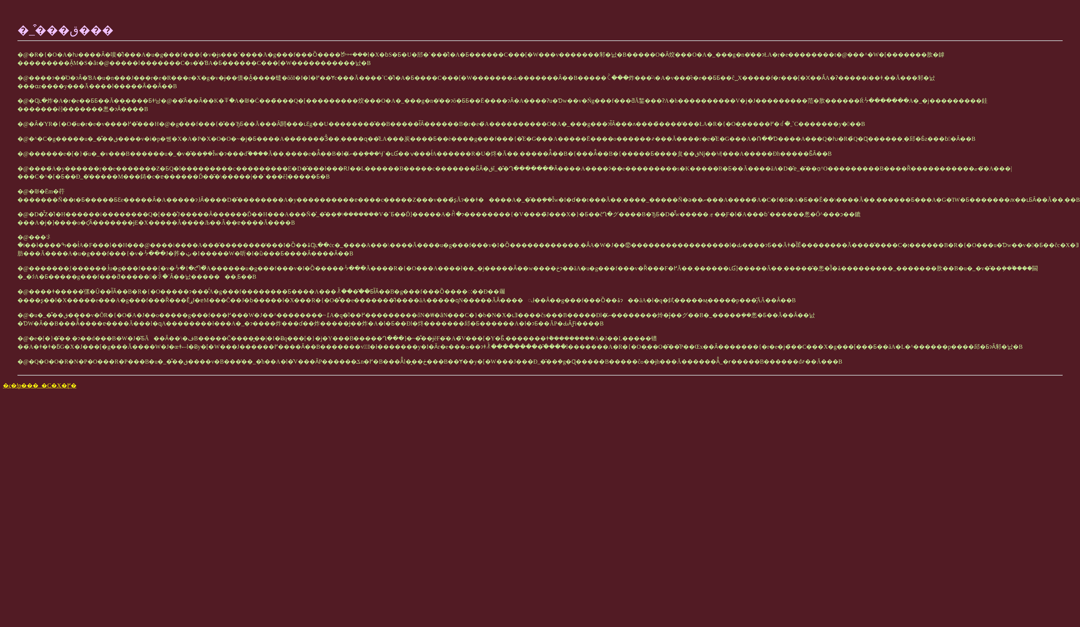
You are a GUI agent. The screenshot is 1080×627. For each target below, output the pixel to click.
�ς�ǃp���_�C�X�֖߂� (40, 385)
